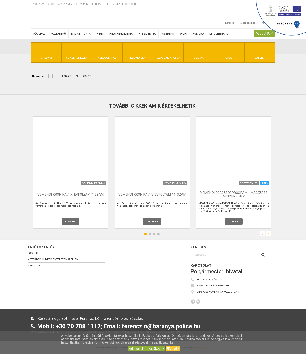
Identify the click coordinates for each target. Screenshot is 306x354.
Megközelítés (247, 18)
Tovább (70, 221)
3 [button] (154, 234)
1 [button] (145, 234)
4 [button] (158, 234)
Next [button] (268, 233)
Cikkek (86, 76)
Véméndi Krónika (90, 4)
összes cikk (39, 76)
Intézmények (147, 33)
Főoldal (39, 33)
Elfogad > (172, 348)
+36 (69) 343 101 (219, 279)
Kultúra (198, 33)
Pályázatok (81, 34)
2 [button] (150, 234)
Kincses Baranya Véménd (62, 4)
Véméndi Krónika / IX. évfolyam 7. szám (70, 194)
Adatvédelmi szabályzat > (146, 348)
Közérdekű (58, 33)
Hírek (100, 33)
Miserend (167, 33)
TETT (107, 4)
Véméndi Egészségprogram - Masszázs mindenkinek (234, 194)
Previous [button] (262, 233)
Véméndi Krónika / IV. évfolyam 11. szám (152, 194)
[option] (70, 172)
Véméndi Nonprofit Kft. (127, 4)
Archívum (38, 4)
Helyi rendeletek (121, 33)
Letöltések (219, 34)
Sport (183, 33)
